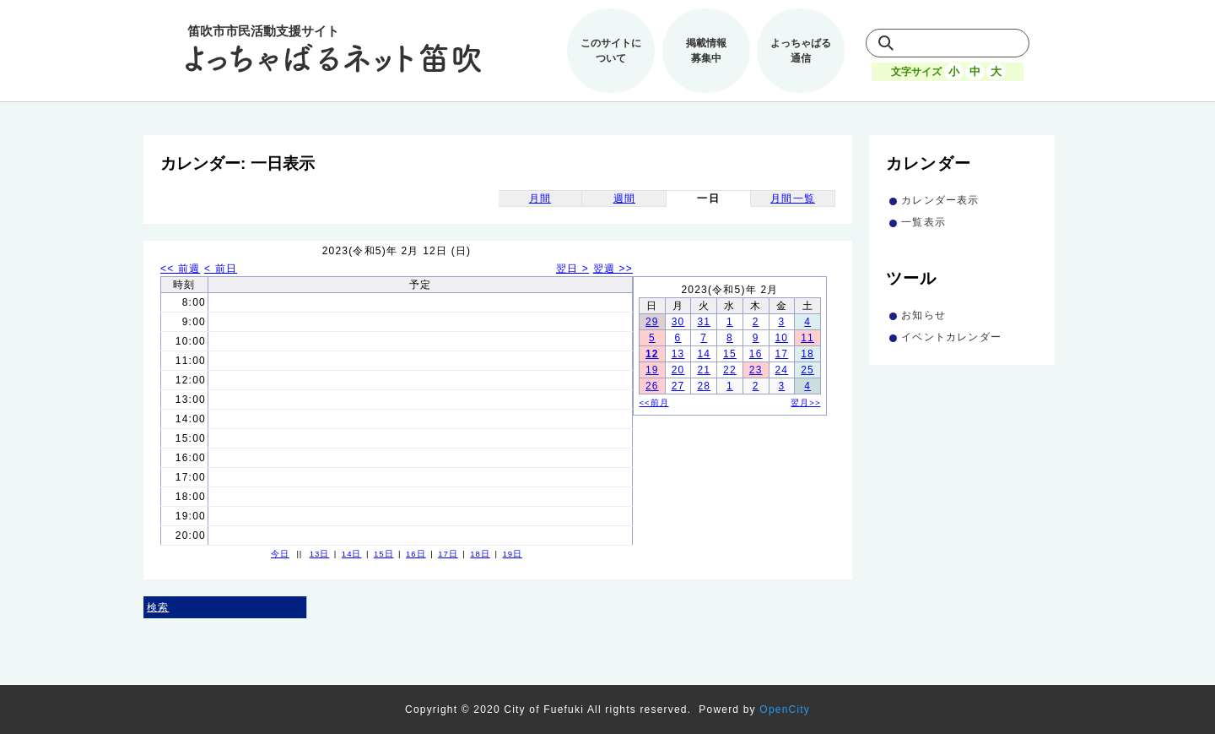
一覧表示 (923, 222)
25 (807, 370)
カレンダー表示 (940, 200)
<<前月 (654, 402)
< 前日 (220, 269)
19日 (512, 553)
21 (703, 370)
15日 (384, 553)
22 (730, 370)
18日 (480, 553)
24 (781, 370)
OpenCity (784, 709)
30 (678, 322)
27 (678, 386)
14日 (352, 553)
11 (807, 338)
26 (652, 386)
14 (703, 354)
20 (678, 370)
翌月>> (805, 402)
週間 (624, 198)
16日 (416, 553)
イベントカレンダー (951, 337)
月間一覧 (792, 198)
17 (781, 354)
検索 (158, 607)
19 (652, 370)
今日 (280, 553)
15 (730, 354)
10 (781, 338)
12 (652, 354)
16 (756, 354)
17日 (448, 553)
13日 (320, 553)
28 (703, 386)
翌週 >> (613, 269)
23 (756, 370)
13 (678, 354)
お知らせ (923, 315)
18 (807, 354)
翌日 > (572, 269)
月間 (540, 198)
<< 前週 (180, 269)
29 (652, 322)
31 (703, 322)
